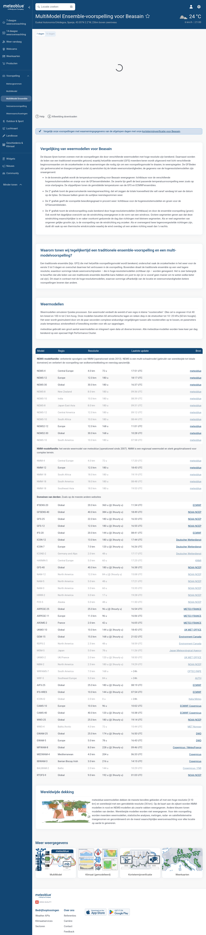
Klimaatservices (43, 921)
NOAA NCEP (194, 512)
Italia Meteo (195, 699)
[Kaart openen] (71, 6)
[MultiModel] (56, 863)
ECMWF (197, 505)
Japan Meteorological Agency (185, 650)
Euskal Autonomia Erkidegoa (50, 22)
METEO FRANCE (192, 609)
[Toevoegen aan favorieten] (147, 16)
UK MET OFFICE (192, 629)
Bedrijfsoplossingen (47, 910)
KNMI (198, 560)
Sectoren (40, 926)
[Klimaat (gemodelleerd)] (98, 863)
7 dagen (40, 34)
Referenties (70, 915)
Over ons (69, 910)
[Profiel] (191, 7)
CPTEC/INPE (194, 671)
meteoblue (195, 370)
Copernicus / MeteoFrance (187, 747)
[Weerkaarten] (182, 863)
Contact (68, 926)
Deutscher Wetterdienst (188, 539)
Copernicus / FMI (192, 768)
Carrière (68, 921)
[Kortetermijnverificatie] (140, 863)
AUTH (198, 678)
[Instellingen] (199, 7)
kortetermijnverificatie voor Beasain (161, 131)
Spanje (70, 22)
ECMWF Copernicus (190, 705)
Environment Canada (190, 636)
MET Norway (194, 726)
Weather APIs (42, 915)
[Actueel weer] (190, 18)
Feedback (69, 931)
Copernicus (195, 754)
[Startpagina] (12, 7)
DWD (198, 733)
